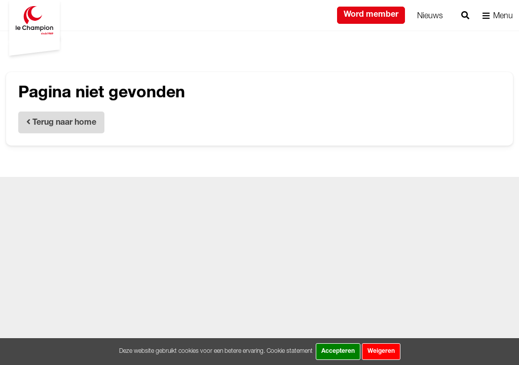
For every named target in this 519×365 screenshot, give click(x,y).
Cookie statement (290, 350)
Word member (371, 15)
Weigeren (381, 351)
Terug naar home (61, 122)
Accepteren (338, 351)
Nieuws (430, 15)
